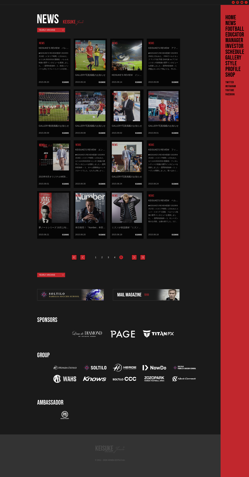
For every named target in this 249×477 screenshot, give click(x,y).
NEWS (230, 23)
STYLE (231, 63)
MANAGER (234, 40)
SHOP (230, 75)
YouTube (229, 90)
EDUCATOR (234, 35)
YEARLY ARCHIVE (47, 30)
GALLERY (233, 58)
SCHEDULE (234, 52)
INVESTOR (234, 46)
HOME (230, 17)
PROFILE (233, 69)
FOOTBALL (234, 29)
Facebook (230, 94)
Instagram (230, 86)
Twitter (229, 82)
